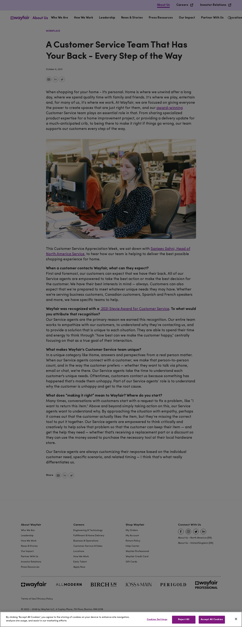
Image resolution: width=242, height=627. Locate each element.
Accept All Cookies (212, 619)
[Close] (236, 619)
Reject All (183, 619)
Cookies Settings (157, 619)
